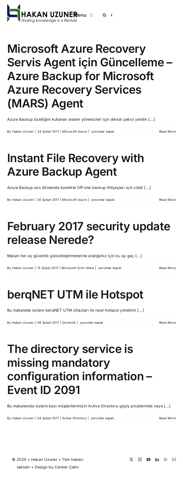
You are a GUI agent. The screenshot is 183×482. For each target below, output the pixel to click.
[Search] (104, 15)
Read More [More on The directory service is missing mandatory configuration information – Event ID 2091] (167, 418)
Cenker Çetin (67, 467)
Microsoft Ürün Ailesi (77, 268)
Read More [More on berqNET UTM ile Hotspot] (167, 322)
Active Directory (74, 418)
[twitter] (131, 459)
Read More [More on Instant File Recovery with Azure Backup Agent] (167, 200)
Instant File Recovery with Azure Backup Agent (75, 165)
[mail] (174, 459)
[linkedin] (157, 459)
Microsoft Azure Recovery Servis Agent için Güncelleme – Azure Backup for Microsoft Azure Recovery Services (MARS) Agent (89, 76)
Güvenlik (69, 322)
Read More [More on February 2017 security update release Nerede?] (167, 268)
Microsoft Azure (74, 131)
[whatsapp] (165, 459)
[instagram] (140, 459)
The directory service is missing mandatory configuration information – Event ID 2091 (79, 369)
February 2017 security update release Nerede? (88, 233)
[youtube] (148, 459)
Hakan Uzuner (23, 131)
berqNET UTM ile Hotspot (75, 294)
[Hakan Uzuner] (42, 6)
